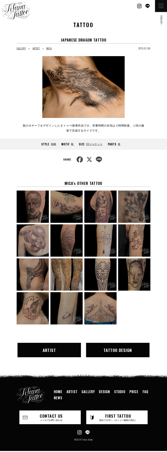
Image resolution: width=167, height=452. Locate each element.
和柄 (53, 144)
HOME (58, 391)
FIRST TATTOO (118, 417)
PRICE (134, 391)
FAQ (145, 391)
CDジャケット (94, 144)
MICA (49, 48)
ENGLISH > (161, 20)
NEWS (58, 397)
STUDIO (119, 391)
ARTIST (36, 48)
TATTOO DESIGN (118, 350)
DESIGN (104, 391)
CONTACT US (51, 417)
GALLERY (21, 48)
